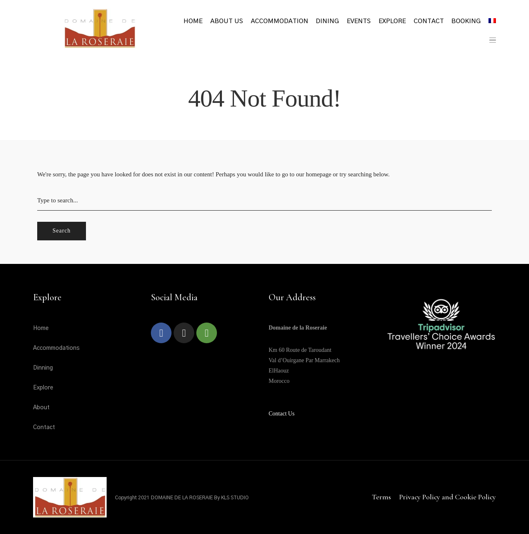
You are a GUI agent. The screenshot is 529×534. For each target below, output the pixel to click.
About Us (226, 21)
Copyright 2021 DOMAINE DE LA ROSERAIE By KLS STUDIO (182, 497)
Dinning (43, 368)
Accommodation (279, 21)
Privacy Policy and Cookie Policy (447, 496)
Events (359, 21)
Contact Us (282, 414)
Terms (381, 496)
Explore (392, 21)
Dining (327, 21)
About (41, 408)
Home (193, 21)
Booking (466, 21)
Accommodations (56, 348)
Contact (429, 21)
